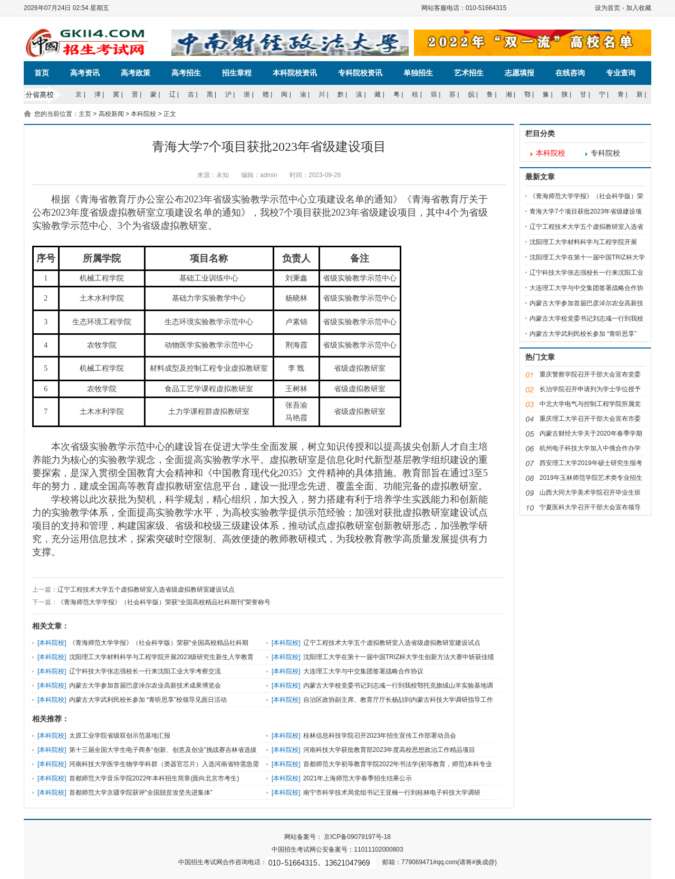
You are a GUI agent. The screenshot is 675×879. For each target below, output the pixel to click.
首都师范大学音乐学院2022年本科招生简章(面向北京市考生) (154, 778)
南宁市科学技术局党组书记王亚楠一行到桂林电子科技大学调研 (391, 792)
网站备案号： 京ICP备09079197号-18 (337, 837)
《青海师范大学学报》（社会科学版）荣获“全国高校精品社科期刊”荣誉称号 (164, 602)
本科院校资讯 (295, 73)
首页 (41, 73)
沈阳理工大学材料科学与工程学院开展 (583, 242)
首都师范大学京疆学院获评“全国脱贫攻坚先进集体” (141, 792)
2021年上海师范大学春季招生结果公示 (357, 778)
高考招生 (186, 73)
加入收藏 (638, 8)
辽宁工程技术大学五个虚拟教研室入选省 (586, 226)
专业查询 (620, 73)
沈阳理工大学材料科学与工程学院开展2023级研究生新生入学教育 (161, 657)
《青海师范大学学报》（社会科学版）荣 (586, 196)
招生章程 (237, 73)
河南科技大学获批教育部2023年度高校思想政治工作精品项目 (389, 750)
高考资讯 (85, 73)
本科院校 (143, 114)
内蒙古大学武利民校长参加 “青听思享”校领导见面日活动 (148, 699)
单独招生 (418, 73)
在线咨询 (570, 73)
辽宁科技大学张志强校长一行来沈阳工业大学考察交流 (145, 671)
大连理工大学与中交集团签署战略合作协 (586, 288)
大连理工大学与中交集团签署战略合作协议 (363, 671)
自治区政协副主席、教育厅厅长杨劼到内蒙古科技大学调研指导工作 (398, 699)
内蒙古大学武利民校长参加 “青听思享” (583, 333)
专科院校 (605, 153)
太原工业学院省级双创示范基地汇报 (119, 735)
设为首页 (607, 8)
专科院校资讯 (360, 73)
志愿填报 (519, 73)
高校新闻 (111, 114)
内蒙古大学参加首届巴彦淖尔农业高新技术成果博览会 (145, 685)
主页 (85, 114)
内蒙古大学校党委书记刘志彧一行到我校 (586, 318)
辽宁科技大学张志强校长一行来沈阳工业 (586, 272)
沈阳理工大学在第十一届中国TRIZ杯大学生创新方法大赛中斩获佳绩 (399, 657)
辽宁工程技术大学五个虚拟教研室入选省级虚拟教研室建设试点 (146, 589)
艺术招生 (469, 73)
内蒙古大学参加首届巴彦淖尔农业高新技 (586, 303)
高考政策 (135, 73)
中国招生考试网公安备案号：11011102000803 (337, 849)
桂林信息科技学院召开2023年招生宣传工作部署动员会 (380, 735)
